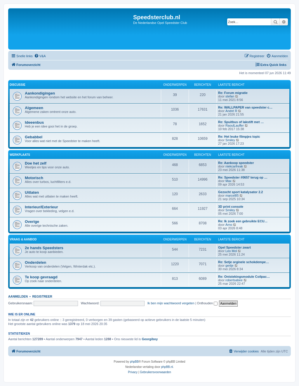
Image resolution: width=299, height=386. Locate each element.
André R (231, 111)
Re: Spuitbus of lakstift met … (241, 122)
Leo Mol (231, 251)
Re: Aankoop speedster (236, 163)
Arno (228, 224)
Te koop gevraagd (41, 277)
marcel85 (232, 195)
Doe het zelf (35, 163)
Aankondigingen (40, 93)
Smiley (230, 140)
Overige (32, 221)
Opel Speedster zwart (234, 247)
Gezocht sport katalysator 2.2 (240, 192)
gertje (229, 265)
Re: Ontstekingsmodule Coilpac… (244, 276)
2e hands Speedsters (44, 248)
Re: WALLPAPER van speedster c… (245, 107)
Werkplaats (20, 154)
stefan (229, 96)
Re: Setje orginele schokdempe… (243, 262)
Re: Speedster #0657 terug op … (242, 177)
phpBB (134, 361)
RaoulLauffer (234, 125)
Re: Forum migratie (233, 93)
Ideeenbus (34, 122)
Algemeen (34, 108)
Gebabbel (33, 137)
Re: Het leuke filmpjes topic (239, 136)
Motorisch (34, 178)
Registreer (42, 296)
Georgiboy (150, 339)
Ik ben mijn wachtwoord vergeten (170, 303)
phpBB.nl (167, 366)
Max (228, 181)
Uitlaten (32, 192)
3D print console (230, 206)
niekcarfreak (234, 166)
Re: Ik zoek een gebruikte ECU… (242, 221)
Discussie (17, 84)
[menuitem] (40, 56)
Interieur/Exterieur (41, 207)
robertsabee (234, 280)
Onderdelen (35, 262)
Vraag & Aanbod (23, 239)
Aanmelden (18, 296)
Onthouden (207, 303)
